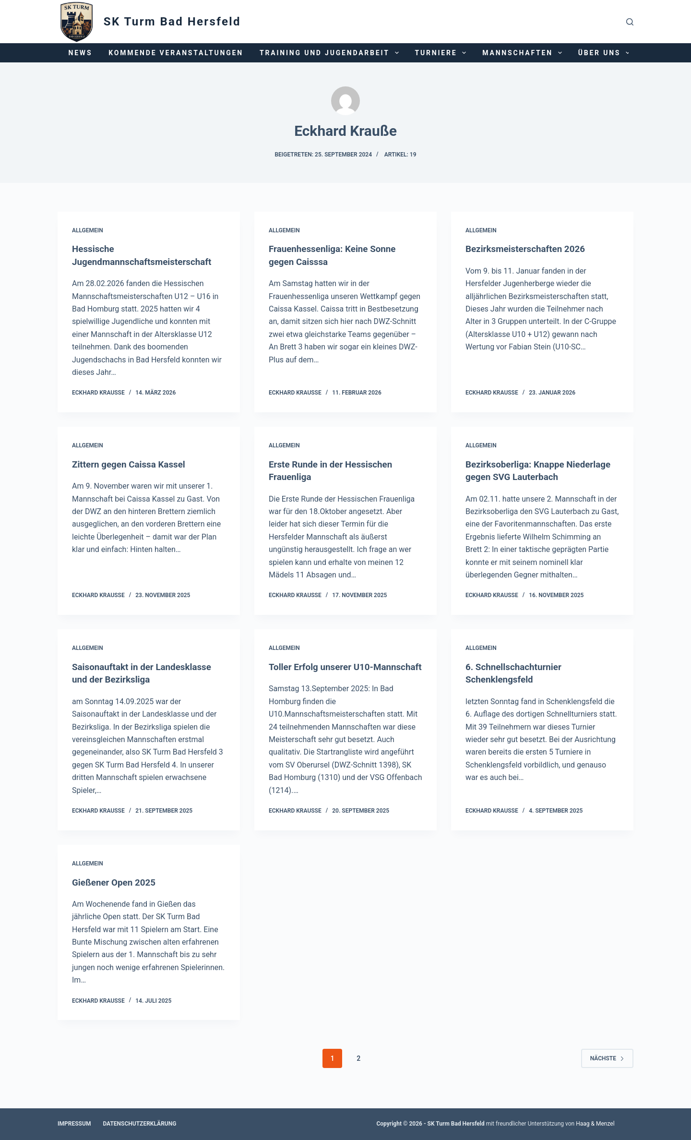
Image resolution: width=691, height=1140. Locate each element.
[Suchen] (629, 21)
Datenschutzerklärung (139, 1123)
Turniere (442, 53)
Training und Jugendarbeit (331, 53)
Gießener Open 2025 (116, 894)
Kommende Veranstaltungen (175, 53)
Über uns (605, 53)
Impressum (74, 1123)
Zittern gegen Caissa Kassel (132, 463)
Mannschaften (523, 53)
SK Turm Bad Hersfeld (172, 21)
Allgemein (87, 230)
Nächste (607, 1069)
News (81, 53)
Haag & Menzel (595, 1123)
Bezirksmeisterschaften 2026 (529, 248)
